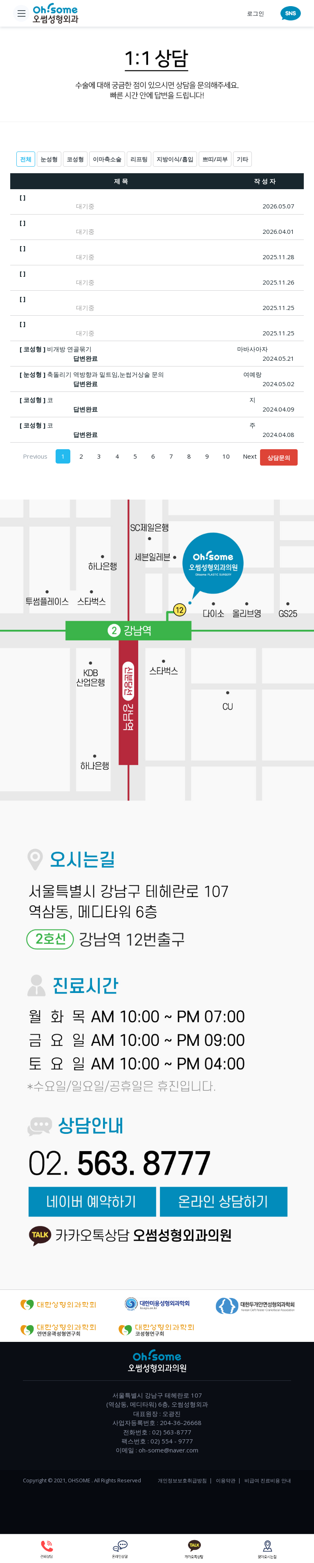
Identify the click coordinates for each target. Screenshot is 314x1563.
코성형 (75, 159)
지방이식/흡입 (175, 159)
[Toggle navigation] (21, 13)
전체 (25, 159)
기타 (242, 159)
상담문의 (278, 457)
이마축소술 (107, 159)
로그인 (255, 13)
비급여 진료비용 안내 (267, 1480)
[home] (55, 13)
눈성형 (49, 159)
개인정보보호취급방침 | (185, 1480)
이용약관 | (228, 1480)
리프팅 (139, 159)
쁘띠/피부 (215, 159)
